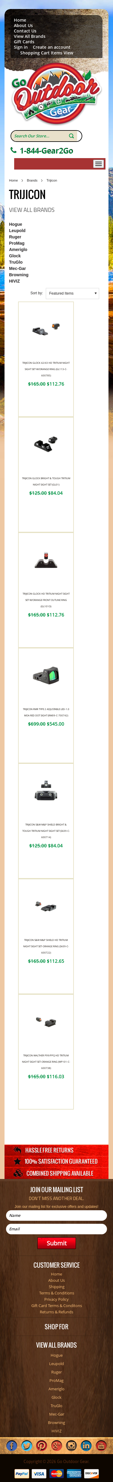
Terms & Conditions (56, 1293)
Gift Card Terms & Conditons (56, 1305)
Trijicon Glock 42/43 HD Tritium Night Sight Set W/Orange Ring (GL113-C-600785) (46, 369)
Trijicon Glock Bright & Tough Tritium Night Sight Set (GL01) (46, 481)
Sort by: (36, 293)
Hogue (15, 224)
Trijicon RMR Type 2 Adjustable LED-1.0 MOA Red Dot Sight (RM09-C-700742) (46, 712)
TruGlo (16, 262)
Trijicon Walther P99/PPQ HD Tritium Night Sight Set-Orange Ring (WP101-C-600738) (46, 1062)
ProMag (16, 243)
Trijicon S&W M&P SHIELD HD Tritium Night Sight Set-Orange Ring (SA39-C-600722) (46, 946)
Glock (15, 255)
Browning (19, 274)
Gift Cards (24, 42)
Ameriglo (18, 249)
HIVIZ (14, 281)
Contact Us (25, 31)
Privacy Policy (56, 1299)
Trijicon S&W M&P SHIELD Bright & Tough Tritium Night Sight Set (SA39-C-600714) (46, 831)
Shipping (56, 1286)
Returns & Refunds (56, 1312)
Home (20, 20)
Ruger (15, 236)
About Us (23, 25)
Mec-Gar (17, 268)
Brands (32, 180)
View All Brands (30, 36)
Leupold (17, 230)
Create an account (52, 47)
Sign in (21, 47)
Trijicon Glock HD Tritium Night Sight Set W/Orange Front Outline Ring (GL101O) (46, 600)
